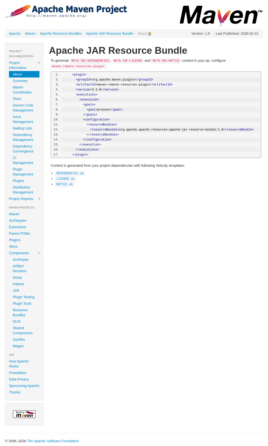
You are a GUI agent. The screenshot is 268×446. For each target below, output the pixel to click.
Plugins (18, 181)
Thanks (14, 392)
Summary (20, 81)
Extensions (17, 227)
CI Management (23, 160)
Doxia (17, 278)
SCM (16, 322)
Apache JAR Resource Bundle (109, 34)
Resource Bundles (20, 312)
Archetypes (17, 220)
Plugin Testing (23, 297)
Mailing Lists (22, 128)
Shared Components (22, 330)
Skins (13, 246)
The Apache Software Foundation (53, 441)
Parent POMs (19, 234)
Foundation (17, 373)
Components (25, 253)
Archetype (20, 260)
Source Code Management (23, 107)
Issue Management (23, 119)
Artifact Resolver (19, 268)
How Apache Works (19, 363)
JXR (16, 290)
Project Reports (25, 199)
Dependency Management (23, 137)
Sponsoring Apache (24, 386)
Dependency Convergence (23, 148)
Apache (14, 34)
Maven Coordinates (22, 89)
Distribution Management (23, 189)
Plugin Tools (22, 304)
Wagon (18, 346)
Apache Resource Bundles (60, 34)
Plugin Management (23, 171)
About (17, 74)
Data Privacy (19, 379)
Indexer (18, 284)
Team (17, 99)
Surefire (19, 340)
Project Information (25, 65)
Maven (30, 34)
